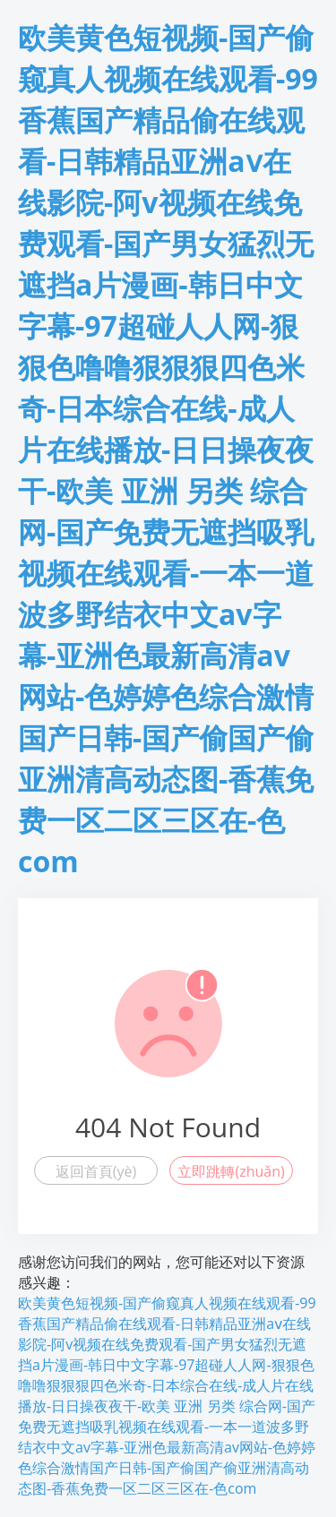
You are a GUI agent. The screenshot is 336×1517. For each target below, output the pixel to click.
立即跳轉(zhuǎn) (230, 1171)
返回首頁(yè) (96, 1171)
